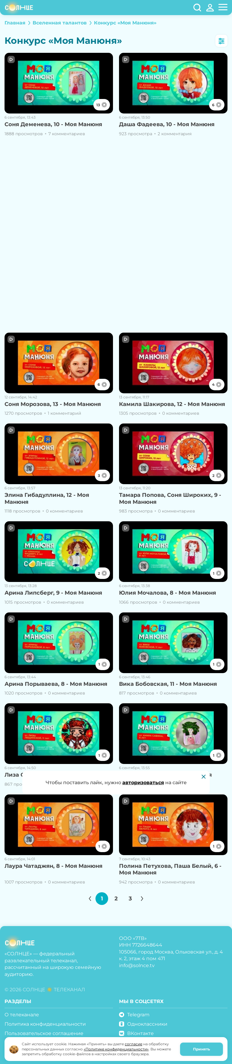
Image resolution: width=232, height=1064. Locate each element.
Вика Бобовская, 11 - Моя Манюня (168, 684)
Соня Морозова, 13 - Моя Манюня (53, 404)
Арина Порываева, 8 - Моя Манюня (56, 684)
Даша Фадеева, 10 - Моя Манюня (166, 124)
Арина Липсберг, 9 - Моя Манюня (53, 593)
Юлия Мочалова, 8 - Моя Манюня (167, 593)
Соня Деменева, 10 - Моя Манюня (53, 124)
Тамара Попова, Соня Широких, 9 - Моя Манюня (170, 498)
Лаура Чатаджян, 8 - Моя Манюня (53, 866)
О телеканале (22, 1015)
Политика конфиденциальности (45, 1024)
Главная (15, 23)
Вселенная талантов (60, 23)
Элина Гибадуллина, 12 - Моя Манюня (47, 498)
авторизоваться (143, 782)
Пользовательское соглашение (44, 1033)
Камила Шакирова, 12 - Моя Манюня (172, 404)
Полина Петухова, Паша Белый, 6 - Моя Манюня (170, 869)
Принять (201, 1049)
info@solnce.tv (137, 965)
